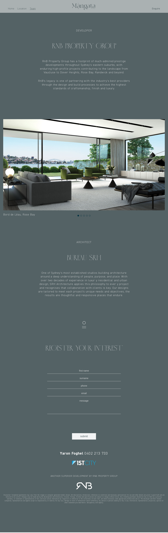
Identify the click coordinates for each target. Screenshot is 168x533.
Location (22, 8)
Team (33, 8)
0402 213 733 (84, 453)
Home (11, 8)
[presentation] (71, 423)
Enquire (156, 8)
